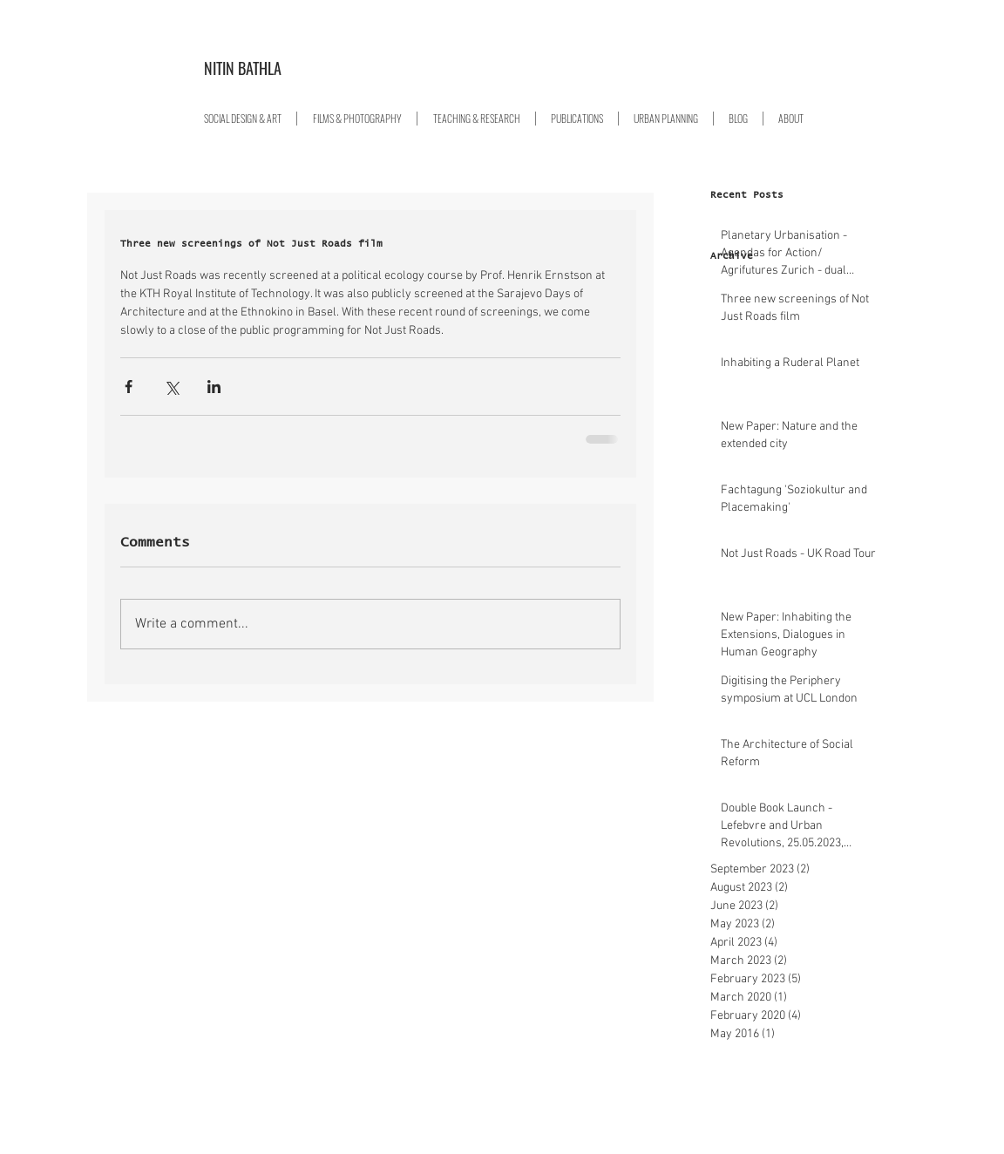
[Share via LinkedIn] (214, 386)
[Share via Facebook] (128, 386)
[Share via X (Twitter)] (171, 386)
